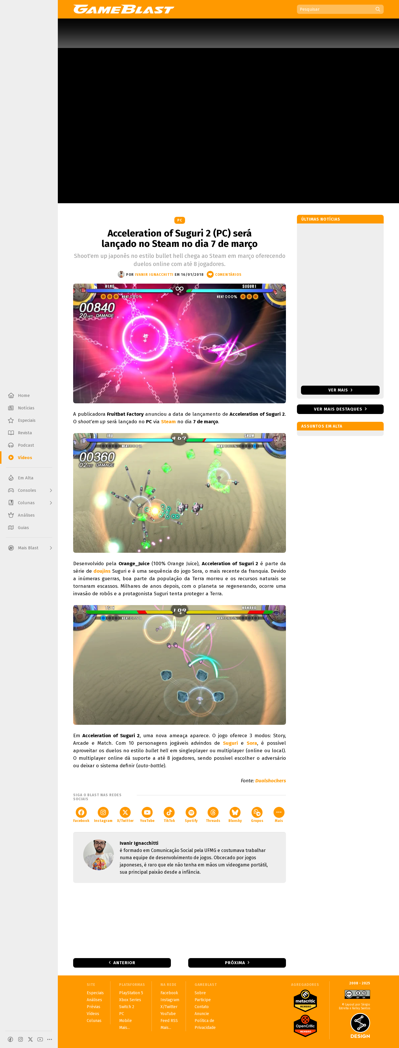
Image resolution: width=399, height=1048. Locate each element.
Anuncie (202, 1013)
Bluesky (235, 815)
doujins (101, 571)
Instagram (103, 815)
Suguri (230, 743)
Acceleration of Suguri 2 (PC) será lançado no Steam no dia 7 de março (179, 238)
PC (179, 220)
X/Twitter (125, 815)
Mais (279, 815)
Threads (213, 815)
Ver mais (340, 390)
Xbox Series (130, 999)
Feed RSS (169, 1020)
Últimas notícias (320, 219)
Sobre (200, 992)
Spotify (191, 815)
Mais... (124, 1027)
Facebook (81, 815)
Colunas (94, 1020)
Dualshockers (270, 781)
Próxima (235, 962)
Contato (202, 1006)
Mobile (125, 1020)
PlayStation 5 (131, 992)
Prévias (93, 1006)
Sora (252, 743)
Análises (94, 999)
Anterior (124, 962)
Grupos (257, 815)
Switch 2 (126, 1006)
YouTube (147, 815)
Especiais (95, 992)
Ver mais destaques (338, 409)
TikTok (169, 815)
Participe (203, 999)
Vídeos (93, 1013)
